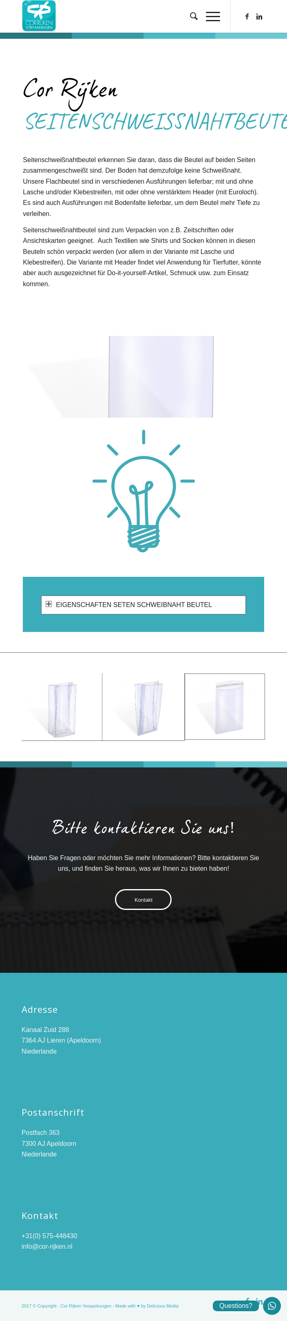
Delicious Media (163, 1305)
